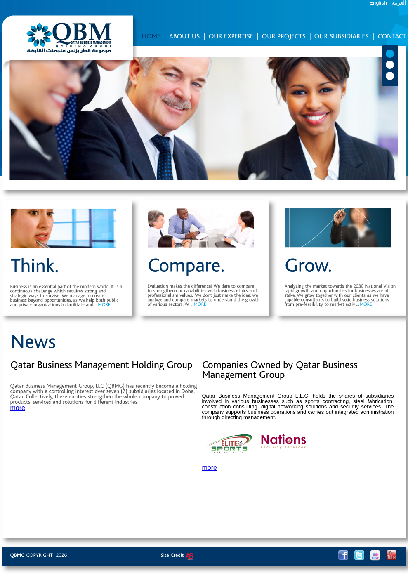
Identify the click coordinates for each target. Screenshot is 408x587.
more (17, 407)
